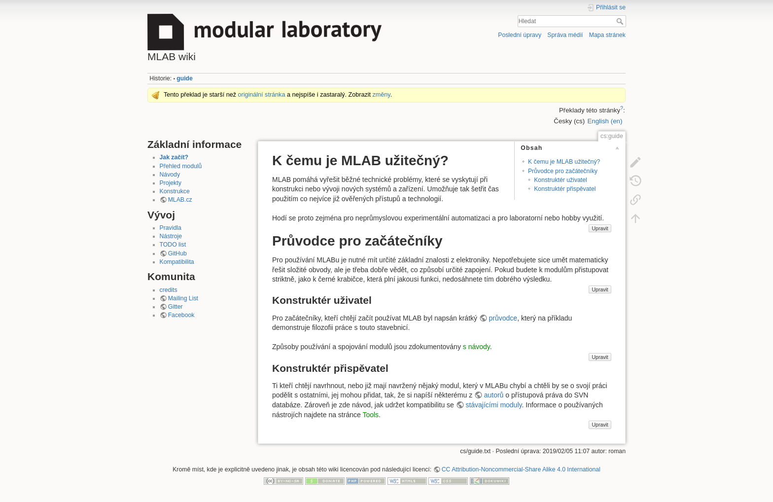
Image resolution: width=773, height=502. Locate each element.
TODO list (173, 244)
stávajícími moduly (493, 405)
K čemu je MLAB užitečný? (564, 161)
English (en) (604, 121)
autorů (494, 395)
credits (168, 290)
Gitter (175, 306)
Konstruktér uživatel (560, 180)
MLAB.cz (180, 199)
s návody (476, 347)
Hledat (621, 21)
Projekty (170, 182)
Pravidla (170, 227)
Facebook (181, 315)
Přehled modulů (181, 166)
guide (184, 78)
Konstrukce (175, 191)
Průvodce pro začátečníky (562, 171)
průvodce (503, 318)
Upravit (600, 228)
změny (381, 94)
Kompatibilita (177, 261)
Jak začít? (174, 157)
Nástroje (171, 236)
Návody (170, 174)
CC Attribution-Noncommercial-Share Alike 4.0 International (521, 469)
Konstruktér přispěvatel (565, 188)
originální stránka (261, 94)
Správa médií (565, 35)
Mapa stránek (607, 35)
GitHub (177, 253)
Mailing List (183, 298)
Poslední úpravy (519, 35)
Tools (370, 415)
